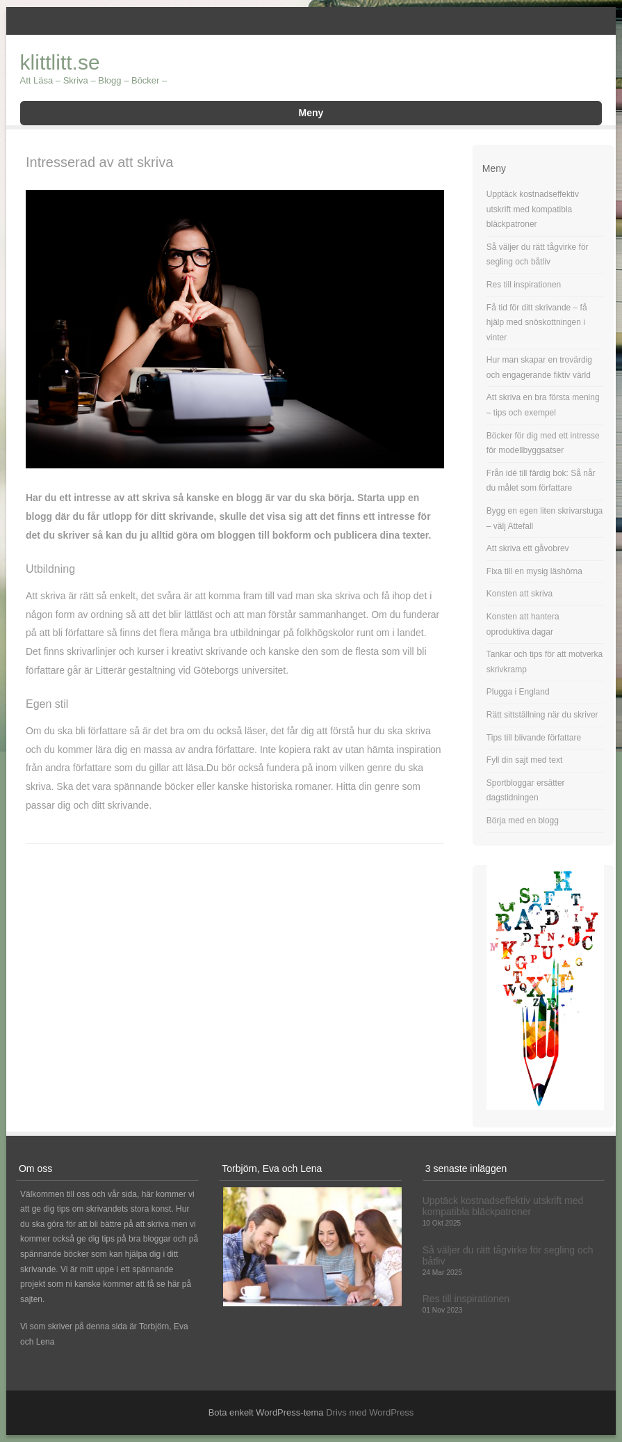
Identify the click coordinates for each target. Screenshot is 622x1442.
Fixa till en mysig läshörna (534, 571)
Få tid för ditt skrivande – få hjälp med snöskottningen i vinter (536, 322)
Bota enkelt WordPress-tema (266, 1412)
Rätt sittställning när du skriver (542, 715)
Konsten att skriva (519, 594)
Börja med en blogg (522, 820)
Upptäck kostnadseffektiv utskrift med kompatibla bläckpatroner (532, 209)
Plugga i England (518, 692)
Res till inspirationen (523, 285)
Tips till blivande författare (533, 738)
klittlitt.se (60, 62)
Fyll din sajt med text (524, 760)
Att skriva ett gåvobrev (527, 548)
